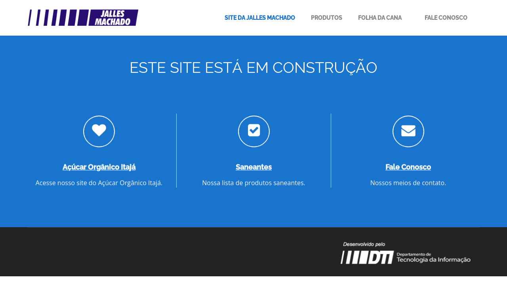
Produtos (326, 18)
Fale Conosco (446, 18)
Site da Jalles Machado (260, 18)
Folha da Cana (380, 18)
